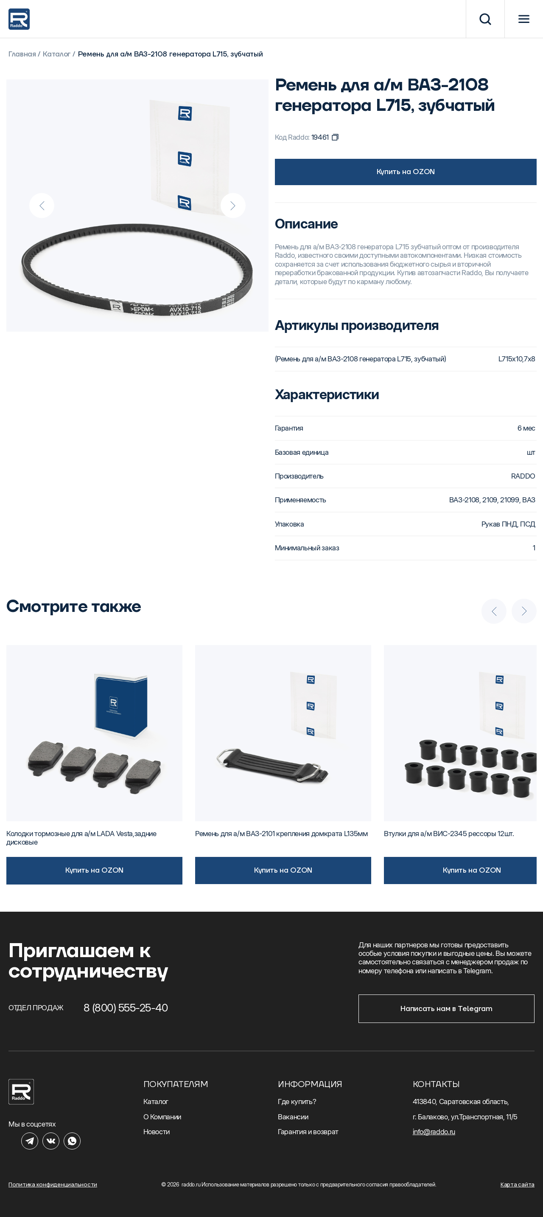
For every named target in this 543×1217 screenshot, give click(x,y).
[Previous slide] (42, 205)
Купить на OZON (406, 171)
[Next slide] (233, 205)
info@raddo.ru (434, 1131)
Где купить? (297, 1101)
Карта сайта (518, 1184)
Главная (22, 54)
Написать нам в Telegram (446, 1009)
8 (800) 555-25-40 (126, 1007)
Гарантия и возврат (308, 1131)
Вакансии (293, 1117)
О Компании (162, 1117)
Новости (156, 1131)
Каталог (57, 54)
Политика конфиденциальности (52, 1184)
